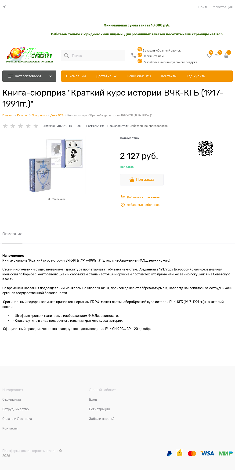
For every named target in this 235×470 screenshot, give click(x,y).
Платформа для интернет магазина (30, 451)
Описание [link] (12, 234)
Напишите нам (150, 56)
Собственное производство (149, 126)
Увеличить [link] (58, 199)
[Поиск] (66, 55)
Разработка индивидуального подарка (167, 62)
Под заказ (145, 180)
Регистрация (222, 7)
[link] (5, 7)
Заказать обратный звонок (159, 50)
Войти (203, 7)
